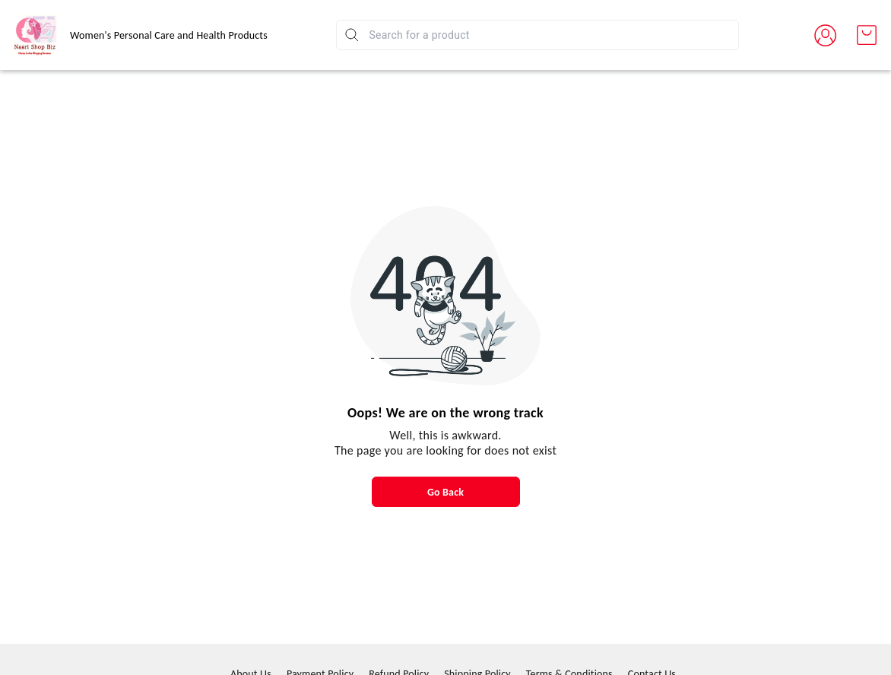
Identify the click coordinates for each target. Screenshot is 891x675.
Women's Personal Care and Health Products (169, 35)
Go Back (445, 492)
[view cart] (867, 35)
